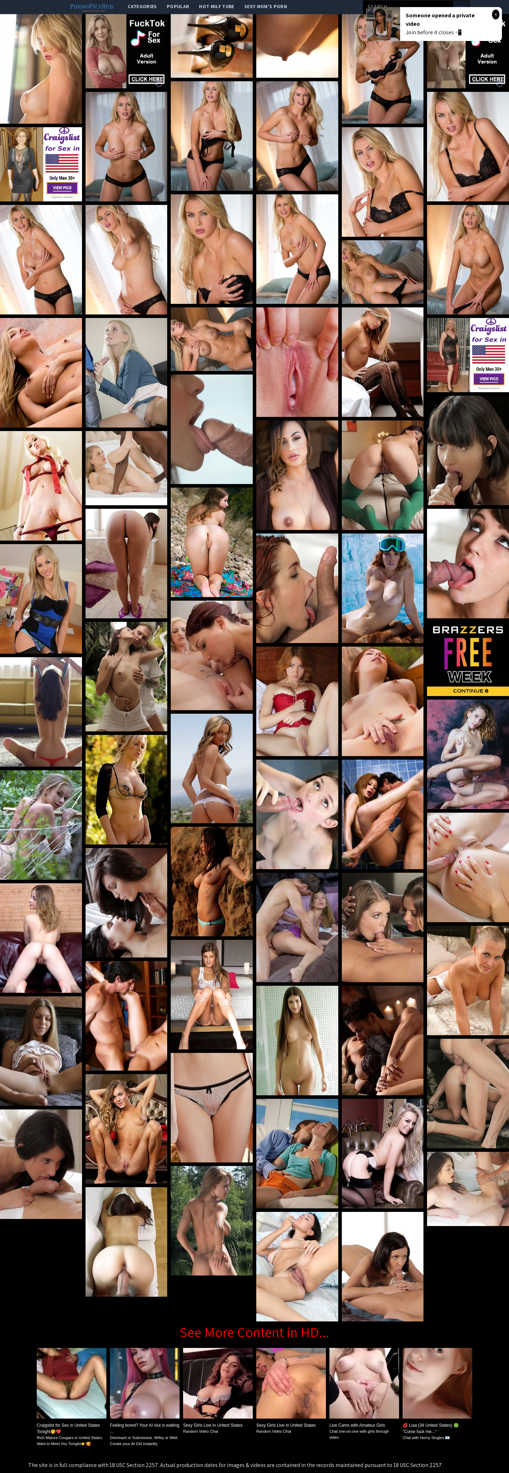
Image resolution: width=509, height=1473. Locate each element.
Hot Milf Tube (216, 6)
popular (178, 6)
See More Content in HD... (254, 1332)
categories (142, 6)
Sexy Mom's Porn (265, 6)
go (461, 7)
